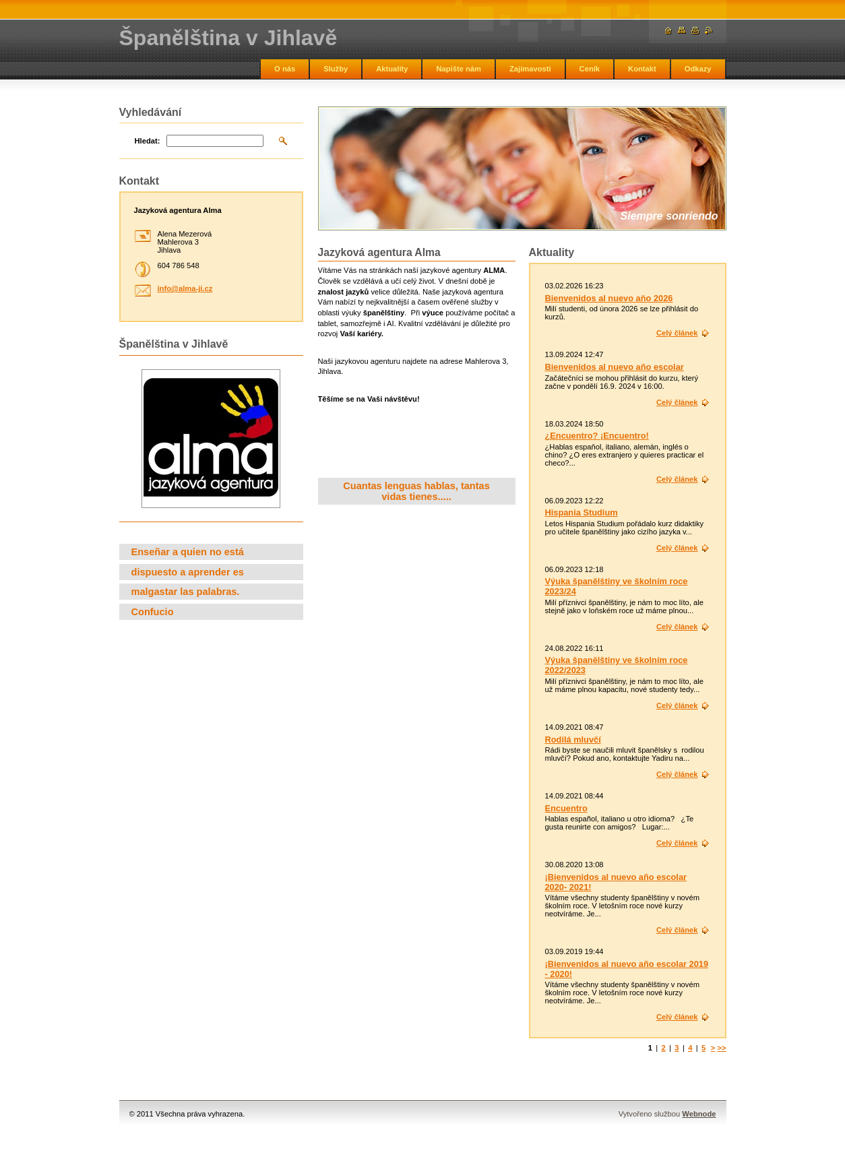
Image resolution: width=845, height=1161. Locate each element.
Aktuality (392, 69)
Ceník (590, 69)
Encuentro (566, 808)
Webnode (699, 1114)
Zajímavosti (530, 69)
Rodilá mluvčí (573, 739)
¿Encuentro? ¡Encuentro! (597, 436)
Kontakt (642, 69)
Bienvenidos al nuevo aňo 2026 (609, 298)
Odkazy (698, 69)
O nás (284, 69)
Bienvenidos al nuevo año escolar (614, 367)
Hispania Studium (581, 512)
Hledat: (147, 141)
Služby (335, 69)
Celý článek (677, 333)
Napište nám (458, 69)
